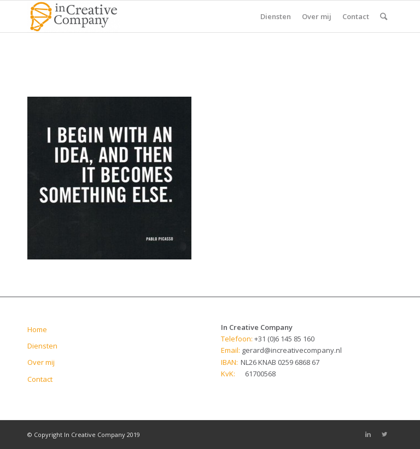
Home (37, 329)
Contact (39, 379)
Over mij (41, 362)
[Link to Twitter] (384, 434)
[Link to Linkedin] (368, 434)
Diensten (42, 346)
